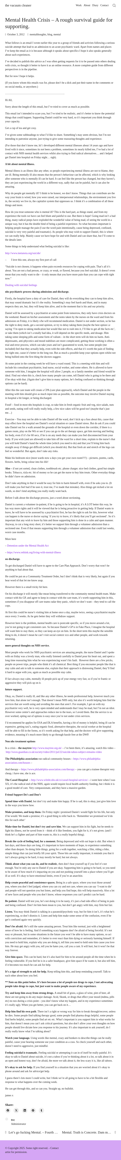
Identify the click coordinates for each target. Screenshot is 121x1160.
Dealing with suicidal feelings (21, 285)
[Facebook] (8, 1110)
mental (57, 34)
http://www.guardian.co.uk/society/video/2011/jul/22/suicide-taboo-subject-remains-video (54, 752)
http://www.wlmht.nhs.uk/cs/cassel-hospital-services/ (59, 779)
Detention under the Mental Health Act (28, 545)
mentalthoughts (38, 34)
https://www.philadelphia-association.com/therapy (48, 769)
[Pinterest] (33, 1110)
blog (49, 34)
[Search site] (114, 5)
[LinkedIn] (24, 1110)
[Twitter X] (16, 1110)
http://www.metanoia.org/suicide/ (23, 253)
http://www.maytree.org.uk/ (47, 748)
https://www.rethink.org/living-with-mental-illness (34, 552)
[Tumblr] (41, 1110)
